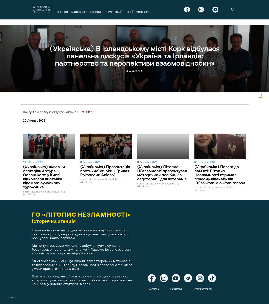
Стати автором (203, 289)
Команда (153, 289)
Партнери (176, 289)
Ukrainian (85, 112)
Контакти (143, 11)
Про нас (61, 11)
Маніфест (79, 11)
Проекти (96, 11)
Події (129, 11)
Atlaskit (11, 297)
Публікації (114, 11)
